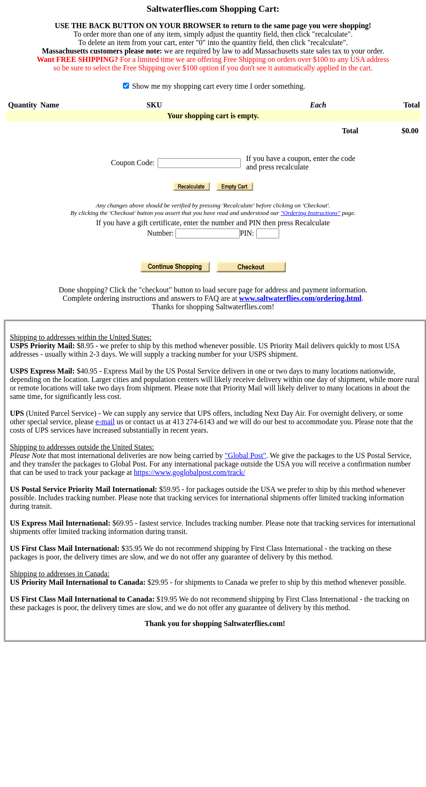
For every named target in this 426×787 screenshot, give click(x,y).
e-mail (105, 422)
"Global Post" (245, 455)
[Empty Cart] (234, 186)
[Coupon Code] (199, 163)
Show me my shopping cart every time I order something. (214, 86)
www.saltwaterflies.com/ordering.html (300, 298)
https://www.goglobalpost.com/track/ (189, 472)
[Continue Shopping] (175, 267)
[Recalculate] (191, 186)
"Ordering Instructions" (310, 212)
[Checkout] (251, 267)
